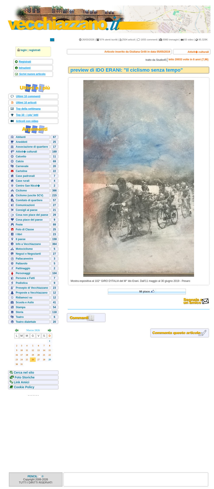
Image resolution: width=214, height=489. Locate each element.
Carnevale (22, 166)
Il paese (20, 239)
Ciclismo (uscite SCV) (29, 195)
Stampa (20, 307)
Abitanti (21, 137)
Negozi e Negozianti (28, 253)
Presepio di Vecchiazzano (32, 287)
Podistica (21, 283)
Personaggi (23, 273)
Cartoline (21, 171)
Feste (19, 224)
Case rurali (22, 180)
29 (50, 359)
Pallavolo (21, 263)
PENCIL (33, 476)
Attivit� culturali (26, 151)
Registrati (25, 61)
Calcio (20, 161)
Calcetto (21, 156)
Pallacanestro (24, 258)
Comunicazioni (25, 205)
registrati (34, 50)
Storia (19, 312)
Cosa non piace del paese (32, 214)
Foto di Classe (25, 229)
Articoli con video (27, 121)
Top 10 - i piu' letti (27, 115)
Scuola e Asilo (25, 302)
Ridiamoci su (24, 297)
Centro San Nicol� (28, 185)
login (23, 50)
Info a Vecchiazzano (28, 244)
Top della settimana (28, 108)
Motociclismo (24, 248)
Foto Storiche (24, 377)
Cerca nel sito (23, 372)
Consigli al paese (26, 210)
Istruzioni (25, 67)
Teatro (20, 317)
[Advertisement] (33, 426)
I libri (19, 234)
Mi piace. (146, 291)
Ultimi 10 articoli (26, 102)
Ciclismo (21, 190)
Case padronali (25, 176)
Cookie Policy (23, 387)
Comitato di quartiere (29, 200)
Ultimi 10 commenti (28, 96)
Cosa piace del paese (29, 219)
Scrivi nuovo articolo (31, 74)
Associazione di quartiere (32, 146)
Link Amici (21, 382)
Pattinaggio (23, 268)
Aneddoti (21, 141)
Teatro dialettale (26, 321)
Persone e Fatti (25, 278)
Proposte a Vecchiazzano (31, 292)
